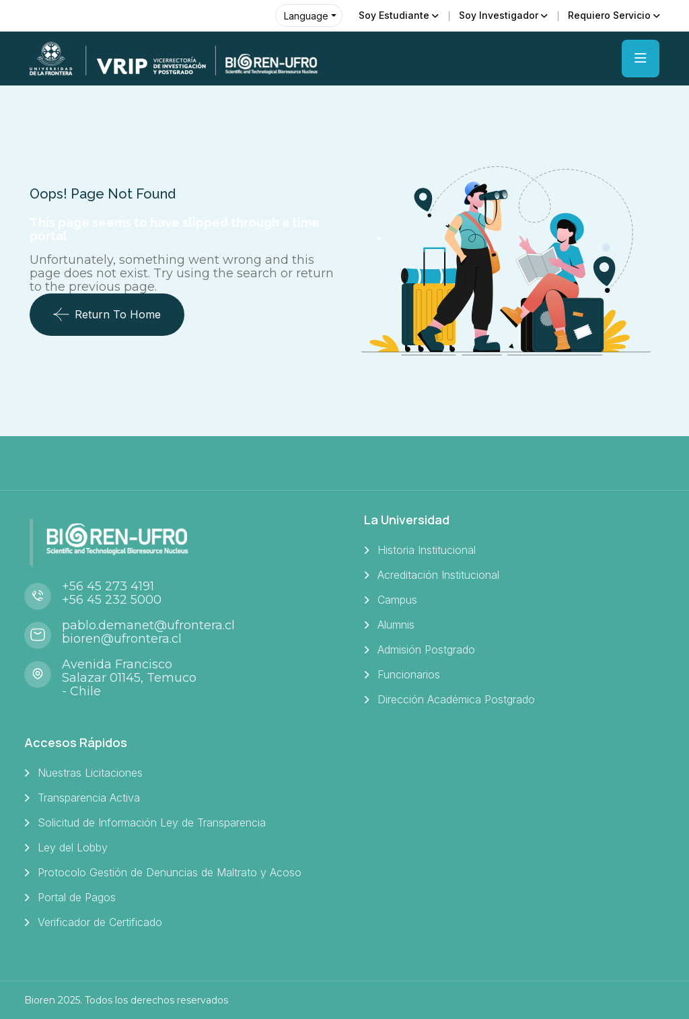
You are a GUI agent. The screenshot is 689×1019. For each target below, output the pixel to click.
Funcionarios (408, 674)
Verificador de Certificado (100, 922)
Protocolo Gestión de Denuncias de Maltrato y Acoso (169, 872)
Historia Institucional (426, 550)
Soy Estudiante (394, 15)
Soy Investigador (498, 15)
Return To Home (107, 314)
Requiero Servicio (609, 15)
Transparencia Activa (89, 797)
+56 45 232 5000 (111, 599)
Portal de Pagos (77, 897)
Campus (397, 599)
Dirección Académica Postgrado (456, 699)
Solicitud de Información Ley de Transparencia (152, 822)
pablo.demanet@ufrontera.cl (148, 625)
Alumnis (395, 624)
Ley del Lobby (73, 847)
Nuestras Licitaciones (90, 772)
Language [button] (306, 16)
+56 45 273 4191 (108, 586)
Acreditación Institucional (438, 575)
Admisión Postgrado (426, 649)
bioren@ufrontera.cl (122, 638)
